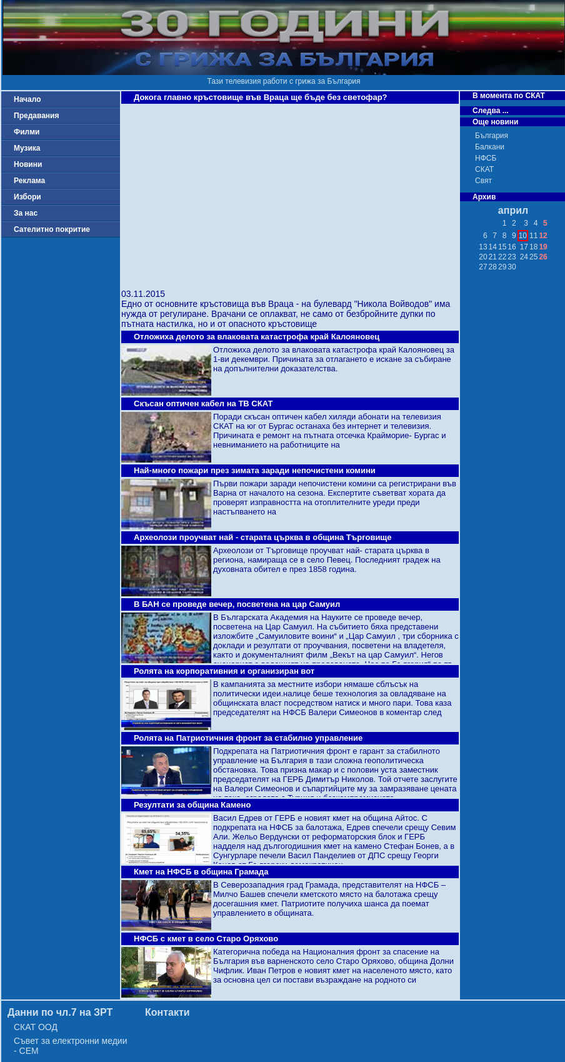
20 (483, 257)
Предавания (36, 115)
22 (502, 257)
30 (512, 267)
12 (543, 235)
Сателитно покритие (52, 229)
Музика (27, 148)
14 (493, 247)
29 (502, 267)
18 (533, 247)
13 (483, 247)
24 (524, 257)
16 (512, 247)
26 (543, 257)
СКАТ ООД (36, 1027)
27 (483, 267)
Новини (28, 164)
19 (543, 247)
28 (493, 267)
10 (523, 235)
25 (533, 257)
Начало (27, 99)
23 (512, 257)
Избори (27, 197)
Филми (27, 132)
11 (533, 235)
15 (502, 247)
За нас (26, 213)
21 (493, 257)
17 (524, 247)
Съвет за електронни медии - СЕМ (71, 1046)
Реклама (29, 180)
